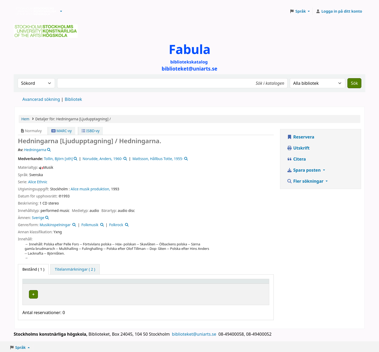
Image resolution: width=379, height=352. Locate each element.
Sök (354, 83)
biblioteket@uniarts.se (194, 333)
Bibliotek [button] (80, 283)
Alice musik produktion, (90, 188)
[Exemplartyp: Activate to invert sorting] (46, 283)
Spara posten (304, 170)
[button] (61, 11)
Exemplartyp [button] (37, 283)
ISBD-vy (90, 130)
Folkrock (116, 224)
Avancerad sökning (41, 99)
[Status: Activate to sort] (253, 283)
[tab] (74, 269)
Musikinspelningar (55, 224)
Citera (296, 159)
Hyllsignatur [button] (153, 283)
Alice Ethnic (37, 181)
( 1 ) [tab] (33, 269)
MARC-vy (61, 130)
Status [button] (247, 283)
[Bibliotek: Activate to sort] (104, 283)
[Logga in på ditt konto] (338, 11)
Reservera (300, 137)
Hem (25, 118)
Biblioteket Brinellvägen (95, 293)
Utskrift (298, 148)
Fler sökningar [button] (306, 181)
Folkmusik (89, 224)
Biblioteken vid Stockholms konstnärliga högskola (34, 11)
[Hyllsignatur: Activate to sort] (189, 283)
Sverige (38, 217)
